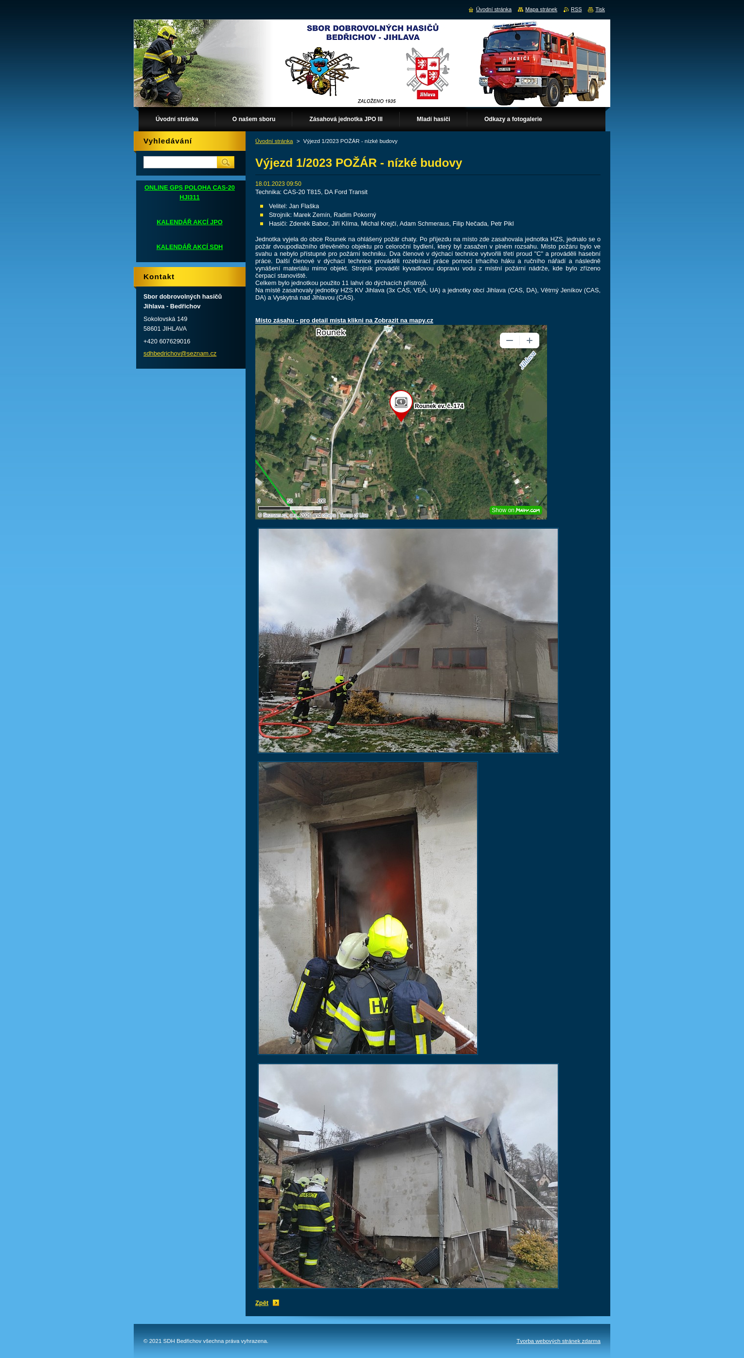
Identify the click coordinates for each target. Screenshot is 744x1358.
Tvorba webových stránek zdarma (558, 1341)
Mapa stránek (541, 9)
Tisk (600, 9)
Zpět (261, 1302)
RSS (576, 9)
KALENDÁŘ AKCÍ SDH (190, 246)
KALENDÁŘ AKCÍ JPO (189, 222)
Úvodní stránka (274, 141)
